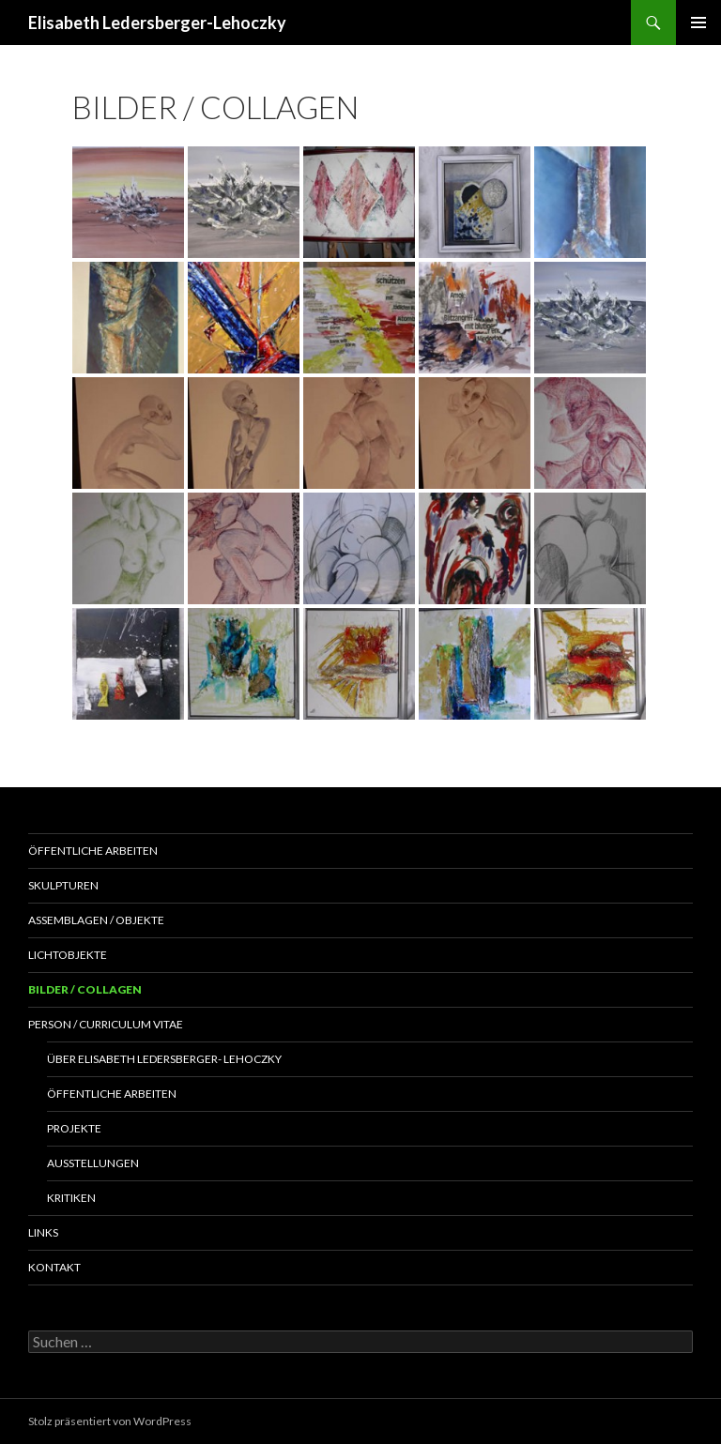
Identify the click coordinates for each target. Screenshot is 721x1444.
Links (43, 1232)
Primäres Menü (698, 22)
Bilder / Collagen (85, 989)
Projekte (74, 1128)
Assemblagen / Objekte (96, 920)
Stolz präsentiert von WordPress (110, 1421)
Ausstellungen (93, 1163)
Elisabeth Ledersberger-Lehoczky (157, 22)
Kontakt (54, 1267)
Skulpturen (63, 885)
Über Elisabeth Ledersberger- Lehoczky (164, 1059)
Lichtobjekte (67, 955)
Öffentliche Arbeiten (93, 851)
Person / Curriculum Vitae (105, 1024)
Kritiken (71, 1198)
